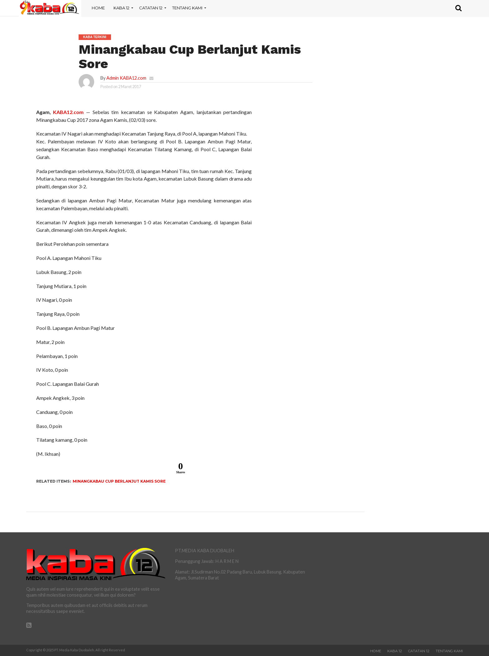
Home (98, 7)
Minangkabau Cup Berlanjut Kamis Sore (119, 481)
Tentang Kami (187, 7)
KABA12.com (68, 112)
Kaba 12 (121, 7)
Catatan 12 (150, 7)
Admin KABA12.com (126, 78)
